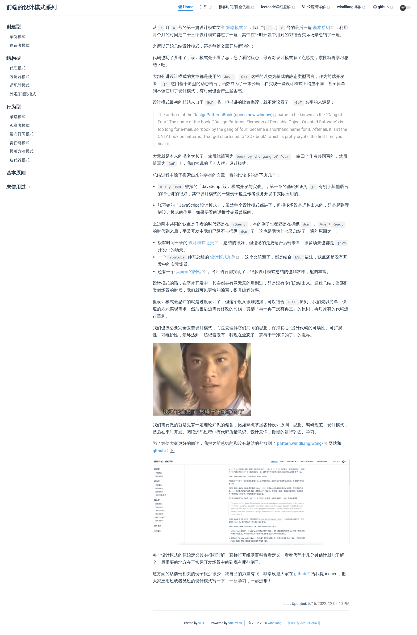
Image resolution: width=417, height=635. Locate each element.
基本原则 (16, 173)
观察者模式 (20, 125)
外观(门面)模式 (23, 94)
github (161, 450)
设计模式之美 (204, 242)
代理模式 (18, 68)
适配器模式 (20, 85)
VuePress (235, 623)
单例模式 (18, 36)
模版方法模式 (22, 151)
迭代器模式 (20, 160)
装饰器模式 (20, 76)
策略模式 (18, 116)
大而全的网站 (191, 271)
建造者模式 (20, 45)
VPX (201, 623)
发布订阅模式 (22, 134)
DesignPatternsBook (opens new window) (235, 114)
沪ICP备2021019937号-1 (306, 623)
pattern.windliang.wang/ (302, 443)
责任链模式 (20, 142)
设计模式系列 (225, 257)
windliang (274, 623)
